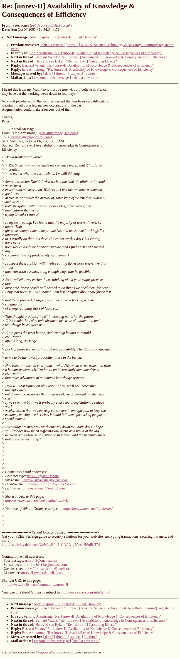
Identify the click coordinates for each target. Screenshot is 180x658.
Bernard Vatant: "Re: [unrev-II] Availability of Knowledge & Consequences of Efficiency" (101, 57)
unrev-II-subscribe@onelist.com (45, 480)
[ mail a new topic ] (86, 77)
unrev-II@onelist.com (43, 476)
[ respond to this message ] (51, 77)
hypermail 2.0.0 (49, 652)
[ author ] (90, 73)
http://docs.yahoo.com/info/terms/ (87, 509)
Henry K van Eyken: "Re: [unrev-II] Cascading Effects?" (76, 61)
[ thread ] (60, 73)
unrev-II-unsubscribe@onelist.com (51, 484)
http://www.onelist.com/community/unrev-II (36, 500)
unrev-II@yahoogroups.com (30, 137)
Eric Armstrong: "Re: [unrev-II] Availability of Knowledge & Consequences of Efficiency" (95, 53)
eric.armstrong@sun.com (58, 133)
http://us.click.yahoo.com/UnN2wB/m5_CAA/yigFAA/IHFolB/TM (51, 544)
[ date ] (48, 73)
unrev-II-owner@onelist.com (44, 488)
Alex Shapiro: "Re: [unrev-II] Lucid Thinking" (63, 37)
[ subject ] (75, 73)
